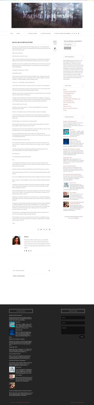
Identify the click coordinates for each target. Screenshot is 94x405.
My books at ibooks (30, 33)
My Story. (72, 129)
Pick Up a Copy (67, 106)
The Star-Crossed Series (69, 91)
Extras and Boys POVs (69, 102)
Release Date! (73, 139)
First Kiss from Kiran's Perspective (72, 174)
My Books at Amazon (43, 33)
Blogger (77, 218)
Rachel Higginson (25, 402)
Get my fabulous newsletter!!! (73, 41)
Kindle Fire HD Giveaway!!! (70, 121)
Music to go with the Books (70, 108)
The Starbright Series (68, 93)
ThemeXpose (80, 402)
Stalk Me (65, 104)
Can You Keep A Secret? (69, 166)
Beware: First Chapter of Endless (71, 149)
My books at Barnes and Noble (58, 33)
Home (11, 33)
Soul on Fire (73, 182)
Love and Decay (67, 95)
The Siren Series (67, 97)
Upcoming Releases (68, 100)
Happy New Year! (67, 157)
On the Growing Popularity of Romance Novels (77, 202)
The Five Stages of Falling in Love (71, 99)
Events (17, 33)
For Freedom (73, 192)
